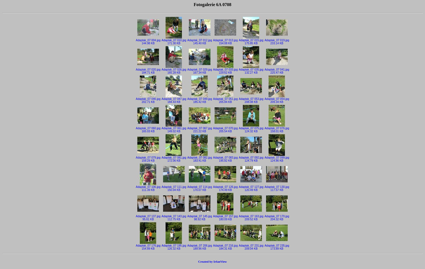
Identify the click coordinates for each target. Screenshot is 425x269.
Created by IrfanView (212, 261)
